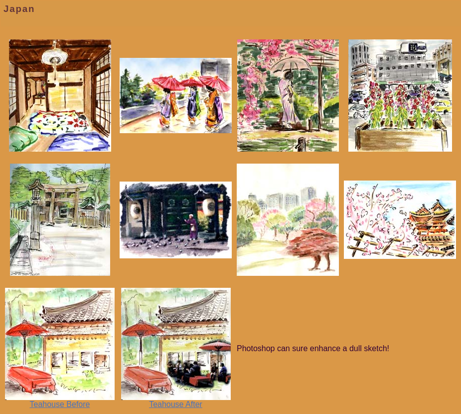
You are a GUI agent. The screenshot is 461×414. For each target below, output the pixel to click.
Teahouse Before (60, 401)
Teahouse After (176, 401)
